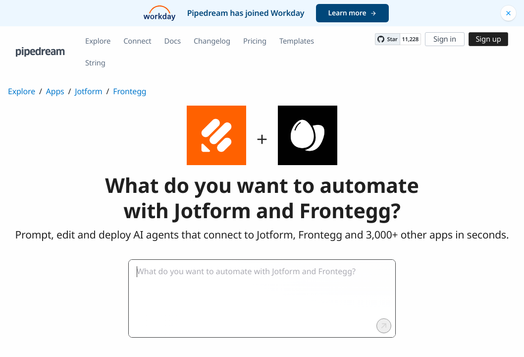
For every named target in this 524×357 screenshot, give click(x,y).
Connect (137, 41)
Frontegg (129, 91)
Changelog (212, 41)
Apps (55, 91)
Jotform (88, 91)
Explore (97, 41)
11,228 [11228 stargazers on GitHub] (410, 39)
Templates (296, 41)
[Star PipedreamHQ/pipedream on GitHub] (387, 39)
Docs (172, 41)
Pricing (254, 41)
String (95, 63)
